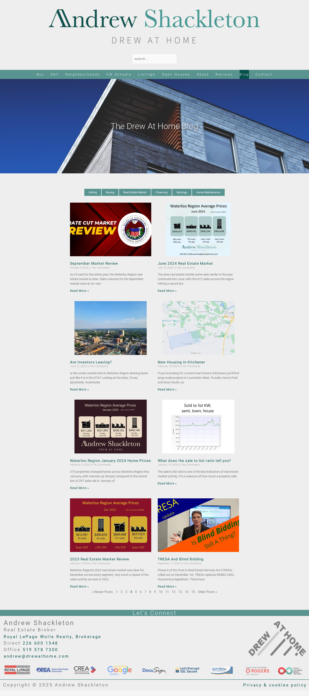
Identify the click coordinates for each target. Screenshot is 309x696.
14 (186, 597)
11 (167, 597)
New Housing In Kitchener (183, 362)
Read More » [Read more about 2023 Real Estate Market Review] (80, 592)
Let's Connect (154, 618)
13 (180, 597)
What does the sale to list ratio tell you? (196, 460)
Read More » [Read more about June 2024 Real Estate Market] (168, 291)
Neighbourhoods (82, 75)
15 (193, 597)
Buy (40, 75)
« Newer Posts (102, 597)
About (203, 75)
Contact (263, 75)
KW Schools (119, 75)
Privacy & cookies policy (272, 690)
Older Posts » (207, 597)
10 (160, 597)
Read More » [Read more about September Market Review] (80, 291)
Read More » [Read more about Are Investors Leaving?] (80, 390)
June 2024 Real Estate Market (187, 263)
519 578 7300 (42, 655)
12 (173, 597)
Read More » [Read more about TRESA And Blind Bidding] (168, 592)
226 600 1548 (42, 648)
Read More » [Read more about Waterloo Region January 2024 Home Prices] (80, 494)
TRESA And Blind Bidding (181, 564)
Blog (244, 75)
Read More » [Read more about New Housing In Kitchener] (168, 390)
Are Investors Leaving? (92, 362)
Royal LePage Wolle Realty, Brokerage (57, 642)
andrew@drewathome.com (40, 661)
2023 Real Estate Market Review (101, 564)
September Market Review (95, 263)
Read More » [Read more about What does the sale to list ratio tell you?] (168, 484)
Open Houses (176, 75)
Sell (55, 75)
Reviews (224, 75)
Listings (147, 75)
